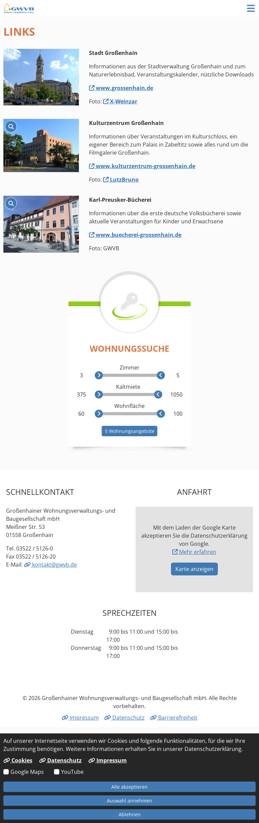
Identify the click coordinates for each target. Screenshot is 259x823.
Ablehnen (130, 814)
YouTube (72, 771)
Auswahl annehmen (129, 800)
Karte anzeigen (194, 569)
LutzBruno (121, 179)
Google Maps (27, 771)
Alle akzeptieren (129, 787)
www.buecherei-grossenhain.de (135, 235)
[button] (251, 8)
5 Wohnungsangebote (129, 431)
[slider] (99, 375)
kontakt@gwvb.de (50, 564)
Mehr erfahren (194, 552)
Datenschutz (124, 717)
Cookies (17, 760)
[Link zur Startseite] (19, 8)
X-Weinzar (120, 101)
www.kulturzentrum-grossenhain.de (142, 166)
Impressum (80, 717)
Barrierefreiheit (173, 717)
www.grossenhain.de (121, 88)
